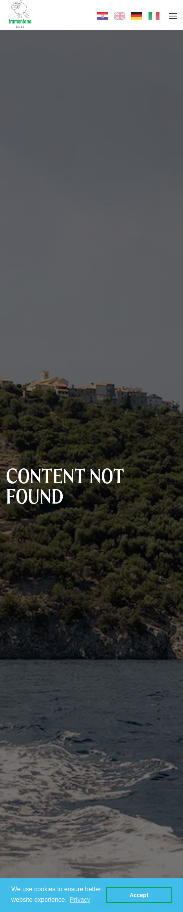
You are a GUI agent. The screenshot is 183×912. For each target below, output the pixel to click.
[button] (173, 16)
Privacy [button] (80, 899)
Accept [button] (139, 895)
